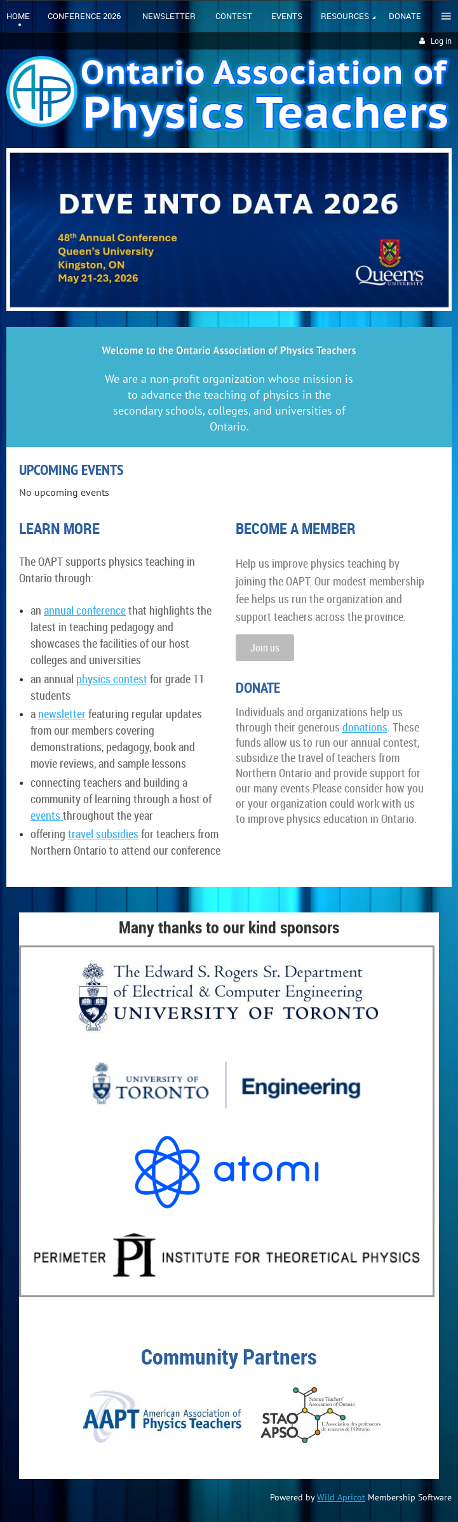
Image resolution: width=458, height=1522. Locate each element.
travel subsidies (103, 833)
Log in (441, 41)
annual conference (85, 610)
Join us (265, 648)
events (46, 815)
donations (364, 727)
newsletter (62, 713)
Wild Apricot (341, 1497)
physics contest (111, 678)
